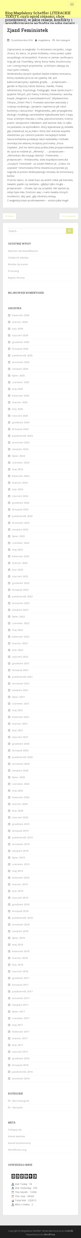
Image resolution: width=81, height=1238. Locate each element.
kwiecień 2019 (20, 877)
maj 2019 (17, 871)
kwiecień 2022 (20, 636)
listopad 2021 (20, 670)
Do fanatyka (69, 216)
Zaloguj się (15, 1129)
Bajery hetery (16, 277)
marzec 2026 (20, 322)
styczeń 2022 (20, 656)
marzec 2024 (20, 482)
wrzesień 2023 (20, 522)
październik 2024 (22, 435)
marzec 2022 (20, 643)
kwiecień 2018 (20, 951)
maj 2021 (17, 710)
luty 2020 (17, 810)
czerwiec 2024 (20, 462)
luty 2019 (17, 891)
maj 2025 (17, 389)
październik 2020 (22, 757)
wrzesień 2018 (20, 924)
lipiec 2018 (18, 937)
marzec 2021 (20, 723)
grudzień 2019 (20, 824)
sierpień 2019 (20, 850)
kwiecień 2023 (20, 556)
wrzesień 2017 (20, 998)
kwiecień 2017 (20, 1031)
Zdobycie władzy (18, 257)
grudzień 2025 (20, 342)
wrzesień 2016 (20, 1078)
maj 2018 (17, 944)
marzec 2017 (20, 1038)
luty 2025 (17, 409)
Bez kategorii (63, 40)
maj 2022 (17, 630)
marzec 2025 (20, 402)
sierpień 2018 (20, 931)
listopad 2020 (20, 750)
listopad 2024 (20, 429)
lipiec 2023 (18, 536)
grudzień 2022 (20, 583)
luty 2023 (17, 569)
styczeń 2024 (20, 496)
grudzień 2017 (20, 978)
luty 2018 (17, 964)
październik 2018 (22, 917)
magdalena (44, 40)
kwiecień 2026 (20, 315)
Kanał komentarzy (19, 1143)
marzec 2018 (20, 958)
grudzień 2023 (20, 502)
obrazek (17, 1107)
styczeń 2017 (20, 1051)
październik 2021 (22, 676)
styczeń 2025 (20, 415)
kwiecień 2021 (20, 717)
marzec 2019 (20, 884)
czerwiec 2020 (20, 784)
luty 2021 (17, 730)
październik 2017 (22, 991)
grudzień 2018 (20, 904)
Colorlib (69, 1230)
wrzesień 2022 (20, 603)
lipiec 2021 (18, 696)
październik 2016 (22, 1071)
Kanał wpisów (16, 1136)
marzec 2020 (20, 804)
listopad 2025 (20, 348)
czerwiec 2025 (20, 382)
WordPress (49, 1234)
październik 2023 (22, 516)
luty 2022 (17, 650)
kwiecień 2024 (20, 476)
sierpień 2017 (20, 1004)
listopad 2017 (20, 984)
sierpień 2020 (20, 770)
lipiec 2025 (18, 375)
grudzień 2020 (20, 743)
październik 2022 (22, 596)
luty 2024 (17, 489)
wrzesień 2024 (20, 442)
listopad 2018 (20, 911)
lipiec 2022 (18, 616)
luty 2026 (17, 328)
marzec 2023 (20, 563)
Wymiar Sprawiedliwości (23, 251)
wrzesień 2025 (20, 362)
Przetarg (13, 271)
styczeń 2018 (20, 971)
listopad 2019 (20, 830)
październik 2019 (22, 837)
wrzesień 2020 (20, 763)
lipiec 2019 (18, 857)
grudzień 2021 (20, 663)
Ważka (9, 216)
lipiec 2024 (18, 455)
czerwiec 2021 (20, 703)
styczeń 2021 (20, 737)
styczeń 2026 (20, 335)
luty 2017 (17, 1045)
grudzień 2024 (20, 422)
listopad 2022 (20, 589)
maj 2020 (17, 790)
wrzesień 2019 (20, 844)
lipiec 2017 (18, 1011)
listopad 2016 (20, 1065)
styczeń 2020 (20, 817)
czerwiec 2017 (20, 1018)
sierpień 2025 (20, 368)
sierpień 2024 (20, 449)
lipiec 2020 (18, 777)
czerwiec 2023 (20, 543)
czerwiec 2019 (20, 864)
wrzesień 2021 (20, 683)
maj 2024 (17, 469)
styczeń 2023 (20, 576)
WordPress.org (17, 1149)
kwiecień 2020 (20, 797)
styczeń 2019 (20, 897)
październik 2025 (22, 355)
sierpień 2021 (20, 690)
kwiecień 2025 (20, 395)
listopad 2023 (20, 509)
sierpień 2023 (20, 529)
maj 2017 (17, 1025)
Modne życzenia (18, 264)
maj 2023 (17, 549)
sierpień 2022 (20, 609)
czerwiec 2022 (20, 623)
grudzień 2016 (20, 1058)
